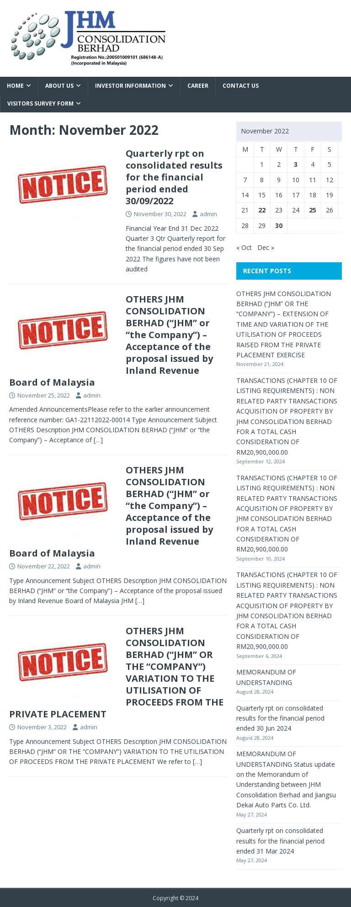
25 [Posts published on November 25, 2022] (312, 210)
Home (15, 86)
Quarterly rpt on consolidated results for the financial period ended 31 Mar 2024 (280, 840)
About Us (59, 86)
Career (197, 86)
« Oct (244, 247)
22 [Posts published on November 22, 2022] (262, 210)
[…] (98, 439)
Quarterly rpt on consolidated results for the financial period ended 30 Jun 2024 (280, 718)
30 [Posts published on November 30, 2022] (278, 225)
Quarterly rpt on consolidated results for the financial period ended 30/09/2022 (174, 177)
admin (208, 214)
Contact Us (241, 86)
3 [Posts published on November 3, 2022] (296, 164)
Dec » (265, 247)
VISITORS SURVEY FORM (40, 103)
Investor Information (130, 86)
